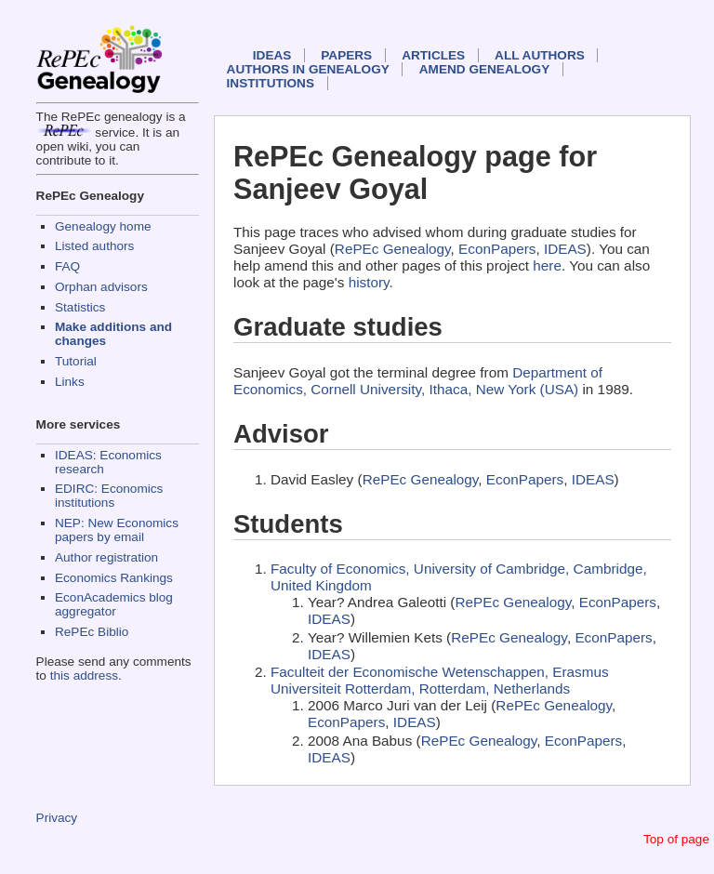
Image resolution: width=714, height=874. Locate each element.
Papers (346, 55)
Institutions (270, 83)
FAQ (67, 266)
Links (70, 382)
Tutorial (76, 361)
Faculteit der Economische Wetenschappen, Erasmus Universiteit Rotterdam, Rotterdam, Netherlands (440, 680)
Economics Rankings (114, 578)
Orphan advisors (101, 287)
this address (84, 675)
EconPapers (497, 249)
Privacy (57, 818)
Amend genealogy (484, 69)
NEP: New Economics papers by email (116, 530)
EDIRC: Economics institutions (109, 496)
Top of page (676, 839)
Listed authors (94, 246)
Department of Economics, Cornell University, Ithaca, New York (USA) (417, 380)
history (369, 282)
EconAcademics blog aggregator (114, 604)
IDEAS (272, 55)
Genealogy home (103, 226)
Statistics (80, 307)
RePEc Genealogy (393, 249)
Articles (433, 55)
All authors (540, 55)
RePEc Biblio (91, 632)
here (547, 265)
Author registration (106, 557)
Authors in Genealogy (308, 69)
